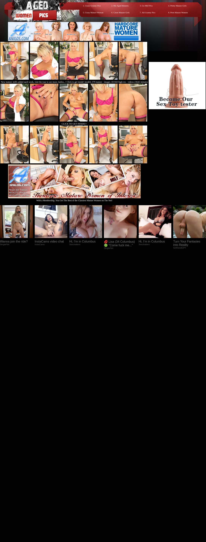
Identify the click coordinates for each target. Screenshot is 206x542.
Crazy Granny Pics (93, 6)
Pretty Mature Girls (178, 6)
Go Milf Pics (147, 6)
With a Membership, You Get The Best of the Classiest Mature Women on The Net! (74, 199)
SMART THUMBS (109, 510)
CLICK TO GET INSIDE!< (74, 123)
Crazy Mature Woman (94, 12)
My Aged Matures (121, 6)
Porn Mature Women (179, 12)
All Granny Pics (148, 12)
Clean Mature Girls (121, 12)
